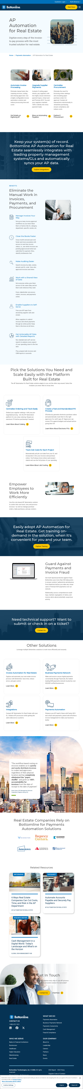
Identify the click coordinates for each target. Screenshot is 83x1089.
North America (74, 2)
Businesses (13, 1045)
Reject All (74, 1085)
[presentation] (79, 7)
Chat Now (56, 993)
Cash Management (49, 1029)
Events (45, 1058)
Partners (46, 1052)
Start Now (71, 7)
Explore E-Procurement (58, 116)
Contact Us (41, 630)
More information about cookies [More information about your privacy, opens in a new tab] (11, 1081)
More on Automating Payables (39, 116)
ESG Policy (61, 1070)
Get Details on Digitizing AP (16, 116)
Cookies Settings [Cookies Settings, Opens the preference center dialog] (8, 1085)
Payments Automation (23, 55)
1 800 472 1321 (14, 1024)
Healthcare (12, 1048)
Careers (45, 1048)
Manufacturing (13, 1055)
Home (11, 55)
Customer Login (60, 2)
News (45, 1055)
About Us (46, 1042)
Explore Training (41, 546)
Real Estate (13, 1058)
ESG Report (52, 1070)
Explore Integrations (41, 169)
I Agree (61, 1085)
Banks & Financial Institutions (18, 1042)
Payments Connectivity (50, 1026)
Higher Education (14, 1052)
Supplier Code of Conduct (57, 1074)
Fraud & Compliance (49, 1032)
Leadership (46, 1045)
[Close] (80, 1078)
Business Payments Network (52, 1023)
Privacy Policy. (17, 1079)
